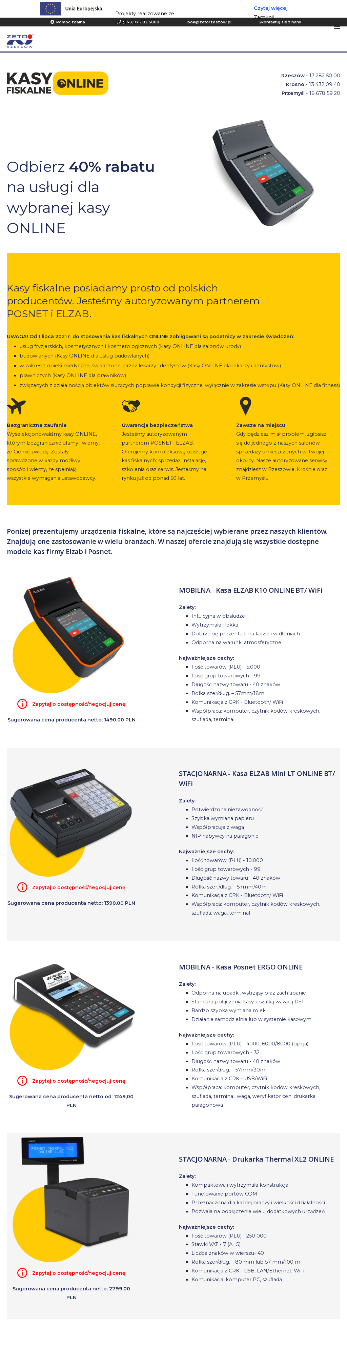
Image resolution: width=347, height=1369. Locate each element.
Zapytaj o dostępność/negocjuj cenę (78, 704)
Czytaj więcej (271, 8)
